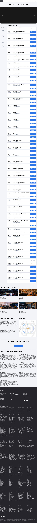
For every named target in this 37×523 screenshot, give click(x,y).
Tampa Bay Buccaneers (30, 409)
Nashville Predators (12, 442)
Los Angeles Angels (12, 422)
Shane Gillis (29, 482)
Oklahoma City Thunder (21, 430)
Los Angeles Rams (21, 407)
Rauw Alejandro (29, 472)
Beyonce (1, 477)
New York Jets (20, 412)
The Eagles (28, 492)
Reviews (11, 398)
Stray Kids (28, 486)
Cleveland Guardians (12, 417)
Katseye (10, 505)
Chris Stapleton (2, 499)
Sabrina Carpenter (29, 478)
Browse (32, 1)
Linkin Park (20, 471)
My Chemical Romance (21, 497)
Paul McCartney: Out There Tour (31, 464)
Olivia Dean (20, 504)
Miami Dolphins (20, 408)
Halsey (10, 483)
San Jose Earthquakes (30, 445)
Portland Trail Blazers (30, 426)
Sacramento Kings (29, 427)
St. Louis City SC (29, 448)
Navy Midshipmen (20, 459)
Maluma (19, 480)
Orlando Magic (20, 431)
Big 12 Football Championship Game (12, 455)
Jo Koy (10, 495)
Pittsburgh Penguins (21, 440)
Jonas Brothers (11, 496)
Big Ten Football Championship (11, 457)
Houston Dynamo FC (12, 447)
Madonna (19, 479)
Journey (10, 498)
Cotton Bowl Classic (21, 456)
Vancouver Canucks (30, 439)
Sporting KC (29, 447)
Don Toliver (11, 471)
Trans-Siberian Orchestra (30, 498)
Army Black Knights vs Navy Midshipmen (4, 458)
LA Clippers (11, 430)
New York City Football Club (22, 446)
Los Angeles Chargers (12, 414)
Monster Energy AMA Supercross (21, 493)
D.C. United (2, 451)
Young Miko (29, 503)
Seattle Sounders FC (30, 446)
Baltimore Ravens (2, 409)
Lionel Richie (20, 472)
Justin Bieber (11, 499)
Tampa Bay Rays (29, 419)
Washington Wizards (30, 431)
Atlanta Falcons (2, 408)
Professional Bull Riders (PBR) (12, 510)
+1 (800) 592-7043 (25, 395)
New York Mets (20, 419)
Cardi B (1, 493)
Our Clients (11, 395)
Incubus (10, 487)
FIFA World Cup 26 (3, 509)
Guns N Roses (11, 482)
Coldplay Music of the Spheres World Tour (3, 503)
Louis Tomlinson (20, 474)
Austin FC (1, 446)
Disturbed (10, 469)
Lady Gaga (19, 467)
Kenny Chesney (20, 466)
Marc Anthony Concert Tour (22, 482)
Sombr (28, 484)
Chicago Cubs (2, 422)
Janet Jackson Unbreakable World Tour (13, 492)
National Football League (4, 406)
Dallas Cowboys (2, 414)
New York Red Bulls (21, 447)
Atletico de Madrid (3, 508)
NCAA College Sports (3, 453)
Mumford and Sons (21, 496)
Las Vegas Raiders (12, 413)
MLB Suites (2, 398)
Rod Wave (28, 474)
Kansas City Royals (12, 421)
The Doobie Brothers (30, 491)
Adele (1, 465)
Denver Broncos (11, 407)
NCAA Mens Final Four (21, 458)
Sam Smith (28, 479)
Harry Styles (11, 484)
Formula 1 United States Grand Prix (3, 511)
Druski (10, 473)
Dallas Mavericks (2, 432)
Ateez (1, 470)
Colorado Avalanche (3, 441)
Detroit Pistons (11, 426)
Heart (10, 485)
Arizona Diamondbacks (3, 417)
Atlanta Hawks (2, 426)
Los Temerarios (20, 473)
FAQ (15, 399)
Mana (19, 481)
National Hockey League (3, 435)
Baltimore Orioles (2, 420)
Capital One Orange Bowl (13, 458)
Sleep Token (29, 483)
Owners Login (2, 390)
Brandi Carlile (2, 485)
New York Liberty (17, 5)
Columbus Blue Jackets (3, 442)
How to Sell (16, 395)
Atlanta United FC (3, 445)
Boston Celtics (2, 427)
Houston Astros (11, 420)
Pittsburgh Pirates (20, 422)
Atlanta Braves (2, 419)
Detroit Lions (11, 408)
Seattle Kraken (20, 442)
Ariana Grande (2, 469)
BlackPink (1, 481)
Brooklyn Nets (12, 5)
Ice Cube (10, 486)
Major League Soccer (3, 444)
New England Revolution (21, 445)
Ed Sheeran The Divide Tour (13, 474)
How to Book (17, 394)
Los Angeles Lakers (12, 431)
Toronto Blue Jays (29, 421)
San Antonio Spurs (30, 428)
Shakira (28, 481)
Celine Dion (2, 496)
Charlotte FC (2, 448)
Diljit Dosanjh (11, 466)
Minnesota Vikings (21, 409)
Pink (28, 469)
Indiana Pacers (11, 429)
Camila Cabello (2, 491)
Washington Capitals (30, 441)
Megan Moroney (20, 487)
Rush (28, 477)
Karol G (10, 504)
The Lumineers (29, 493)
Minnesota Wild (11, 440)
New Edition (20, 499)
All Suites (1, 394)
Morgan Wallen (20, 494)
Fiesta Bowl (20, 457)
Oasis (19, 503)
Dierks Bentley (11, 465)
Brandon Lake (2, 486)
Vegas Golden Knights (30, 440)
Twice (28, 499)
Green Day (10, 481)
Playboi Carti (29, 470)
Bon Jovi (1, 484)
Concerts (1, 461)
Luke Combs (20, 477)
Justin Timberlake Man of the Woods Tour (13, 500)
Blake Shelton (2, 482)
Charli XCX (2, 497)
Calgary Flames (2, 438)
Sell (35, 1)
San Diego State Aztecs (30, 458)
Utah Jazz (28, 430)
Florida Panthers (11, 438)
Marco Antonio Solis (21, 483)
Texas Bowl (29, 459)
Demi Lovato (11, 464)
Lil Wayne (19, 470)
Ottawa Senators (20, 438)
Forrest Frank (11, 479)
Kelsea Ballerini (20, 464)
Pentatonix (28, 466)
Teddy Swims (29, 490)
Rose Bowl (28, 456)
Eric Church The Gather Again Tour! (12, 477)
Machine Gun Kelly (21, 478)
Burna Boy (1, 490)
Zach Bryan (29, 505)
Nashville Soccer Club (12, 451)
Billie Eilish (2, 478)
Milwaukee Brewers (21, 417)
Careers (11, 399)
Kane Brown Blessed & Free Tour (13, 503)
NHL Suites (2, 399)
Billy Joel (1, 479)
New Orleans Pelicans (21, 428)
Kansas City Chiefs (12, 412)
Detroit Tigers (11, 419)
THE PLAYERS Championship (20, 509)
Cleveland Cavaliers (3, 431)
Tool (28, 497)
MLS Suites (2, 400)
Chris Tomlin (2, 500)
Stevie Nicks (29, 485)
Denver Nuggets (2, 433)
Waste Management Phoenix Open (30, 511)
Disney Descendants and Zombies (12, 468)
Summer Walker (29, 487)
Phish (28, 468)
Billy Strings (2, 480)
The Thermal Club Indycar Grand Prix (22, 511)
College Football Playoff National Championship (21, 455)
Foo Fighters (11, 478)
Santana (28, 480)
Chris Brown (2, 498)
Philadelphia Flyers (21, 439)
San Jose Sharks (20, 441)
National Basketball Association (5, 425)
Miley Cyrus (20, 491)
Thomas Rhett (29, 495)
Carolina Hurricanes (3, 439)
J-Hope (10, 490)
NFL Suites (1, 395)
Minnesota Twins (20, 418)
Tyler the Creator (29, 500)
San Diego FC (20, 451)
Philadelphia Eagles (21, 413)
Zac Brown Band (29, 504)
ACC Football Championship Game (4, 455)
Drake (10, 472)
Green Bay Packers (12, 409)
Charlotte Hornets (2, 429)
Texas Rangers (29, 420)
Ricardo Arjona (29, 473)
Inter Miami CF (11, 448)
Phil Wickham (29, 467)
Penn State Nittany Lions (30, 455)
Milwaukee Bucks (20, 426)
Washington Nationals (30, 422)
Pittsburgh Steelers (21, 414)
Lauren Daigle (20, 468)
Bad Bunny (2, 474)
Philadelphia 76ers (21, 432)
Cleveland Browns (3, 413)
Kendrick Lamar (20, 465)
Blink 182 (1, 483)
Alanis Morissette (2, 466)
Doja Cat (10, 470)
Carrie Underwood (3, 495)
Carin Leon (2, 494)
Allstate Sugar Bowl (3, 456)
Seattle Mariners (29, 417)
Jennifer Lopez (11, 494)
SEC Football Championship (31, 457)
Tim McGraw (29, 496)
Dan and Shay (2, 504)
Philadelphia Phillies (21, 421)
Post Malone (29, 471)
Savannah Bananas (12, 511)
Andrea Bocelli (2, 468)
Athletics (1, 418)
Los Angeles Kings (12, 439)
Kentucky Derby (2, 512)
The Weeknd (29, 494)
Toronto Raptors (29, 429)
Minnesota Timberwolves (22, 427)
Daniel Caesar (2, 505)
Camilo (1, 492)
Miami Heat (11, 433)
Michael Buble (20, 490)
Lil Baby (19, 469)
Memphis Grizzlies (12, 432)
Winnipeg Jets (29, 442)
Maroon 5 (19, 484)
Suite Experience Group (3, 388)
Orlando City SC (20, 448)
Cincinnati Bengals (3, 412)
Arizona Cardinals (3, 407)
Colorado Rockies (11, 418)
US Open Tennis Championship (29, 509)
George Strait (11, 480)
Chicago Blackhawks (3, 440)
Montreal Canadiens (12, 441)
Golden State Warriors (12, 427)
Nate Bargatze (20, 498)
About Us (11, 394)
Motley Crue (20, 495)
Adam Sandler (2, 464)
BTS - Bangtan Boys (3, 473)
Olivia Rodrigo (20, 505)
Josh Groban (11, 497)
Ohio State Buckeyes (30, 454)
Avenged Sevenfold (3, 471)
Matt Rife (19, 486)
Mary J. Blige (20, 485)
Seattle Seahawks (29, 408)
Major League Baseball (3, 416)
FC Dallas (10, 446)
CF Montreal (2, 447)
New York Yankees (21, 420)
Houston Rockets (11, 428)
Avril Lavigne (2, 472)
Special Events (2, 507)
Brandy (1, 487)
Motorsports (11, 508)
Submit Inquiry (25, 394)
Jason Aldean (11, 493)
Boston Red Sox (2, 421)
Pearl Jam (28, 465)
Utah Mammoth (29, 438)
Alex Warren (2, 467)
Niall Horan (20, 500)
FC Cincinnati (11, 445)
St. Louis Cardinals (30, 418)
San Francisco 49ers (30, 407)
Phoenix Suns (20, 433)
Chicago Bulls (2, 430)
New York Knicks (20, 429)
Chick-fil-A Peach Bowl (12, 459)
